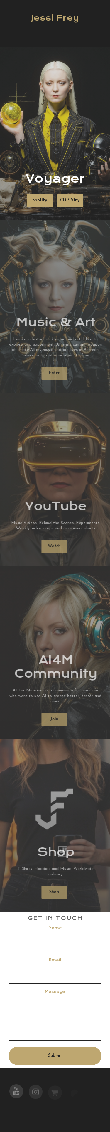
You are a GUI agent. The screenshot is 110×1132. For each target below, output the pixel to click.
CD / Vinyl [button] (70, 200)
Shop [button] (53, 892)
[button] (16, 1093)
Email (55, 960)
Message (55, 992)
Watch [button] (52, 546)
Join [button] (53, 719)
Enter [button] (52, 373)
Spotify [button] (39, 200)
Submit (55, 1056)
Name (55, 928)
